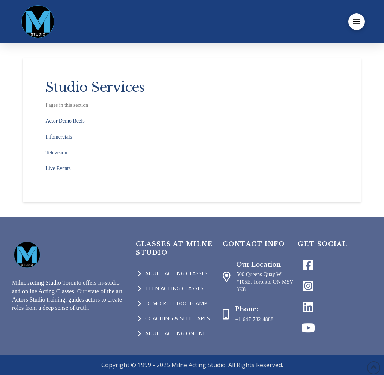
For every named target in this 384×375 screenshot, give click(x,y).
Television (56, 152)
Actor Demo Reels (64, 121)
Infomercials (58, 137)
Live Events (57, 168)
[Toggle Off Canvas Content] (356, 21)
